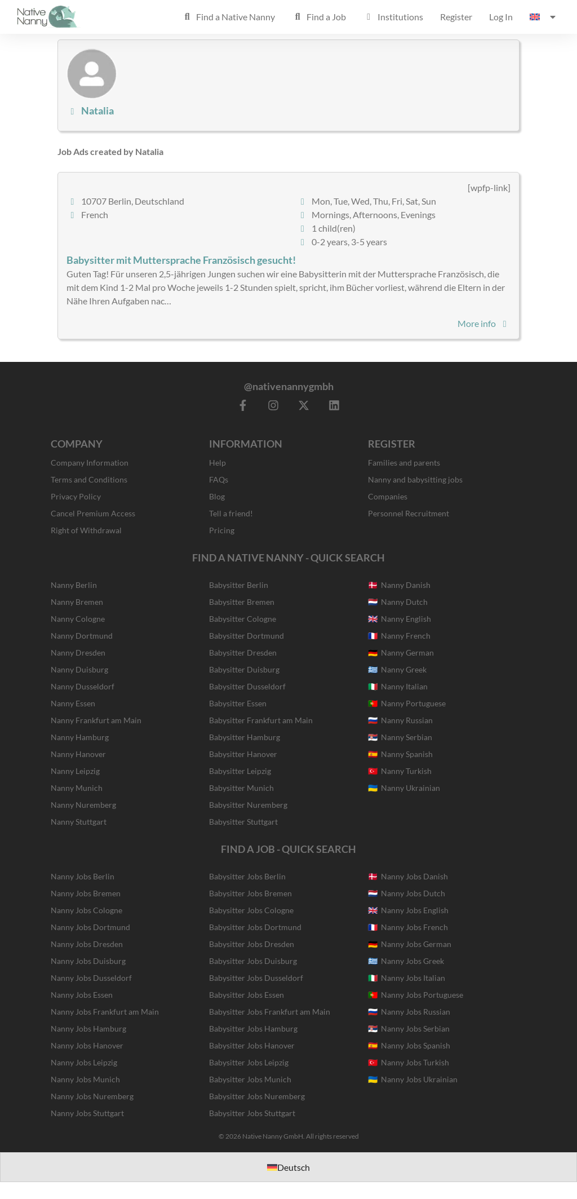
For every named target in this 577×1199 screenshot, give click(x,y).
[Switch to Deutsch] (288, 1167)
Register (456, 16)
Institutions (393, 16)
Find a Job (319, 16)
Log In (501, 16)
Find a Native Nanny (228, 16)
